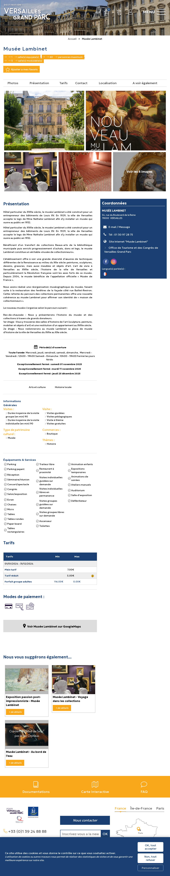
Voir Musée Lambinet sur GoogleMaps (54, 626)
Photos (12, 83)
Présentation (39, 83)
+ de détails (15, 711)
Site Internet (128, 241)
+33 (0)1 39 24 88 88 (27, 831)
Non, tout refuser (150, 858)
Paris (160, 808)
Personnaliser (150, 868)
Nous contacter (85, 820)
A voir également (145, 83)
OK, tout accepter (150, 847)
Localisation (108, 83)
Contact (81, 83)
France (120, 808)
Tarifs (63, 83)
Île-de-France (141, 808)
